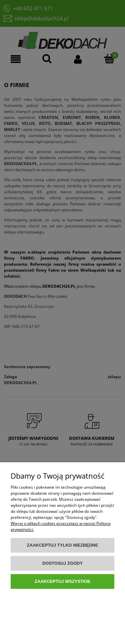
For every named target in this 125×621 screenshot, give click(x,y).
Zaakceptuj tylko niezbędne (62, 545)
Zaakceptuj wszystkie (62, 581)
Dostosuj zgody (62, 563)
